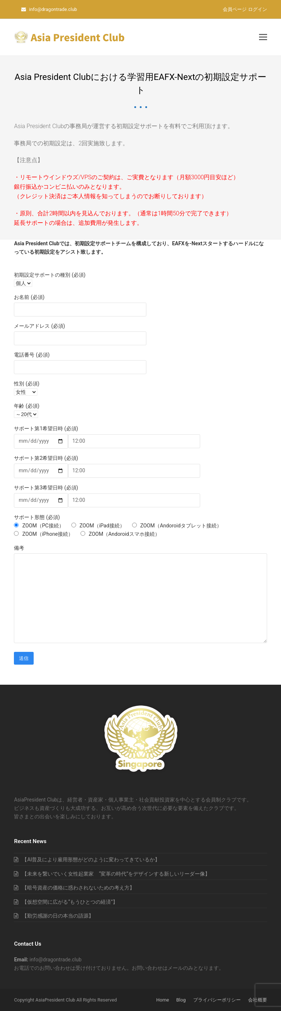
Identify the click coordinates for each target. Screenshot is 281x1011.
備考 (19, 548)
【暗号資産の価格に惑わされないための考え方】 (78, 888)
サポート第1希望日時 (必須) (46, 428)
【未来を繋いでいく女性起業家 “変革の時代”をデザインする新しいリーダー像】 (116, 874)
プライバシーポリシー (217, 1000)
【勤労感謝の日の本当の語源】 (58, 916)
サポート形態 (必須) (37, 517)
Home (162, 1000)
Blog (181, 1000)
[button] (263, 37)
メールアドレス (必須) (39, 326)
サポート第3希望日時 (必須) (46, 488)
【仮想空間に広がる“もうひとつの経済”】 (70, 902)
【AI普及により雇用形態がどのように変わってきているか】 (91, 859)
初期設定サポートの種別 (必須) (49, 275)
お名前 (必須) (29, 297)
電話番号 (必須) (31, 355)
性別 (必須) (26, 384)
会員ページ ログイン (245, 9)
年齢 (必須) (26, 406)
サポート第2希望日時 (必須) (46, 458)
